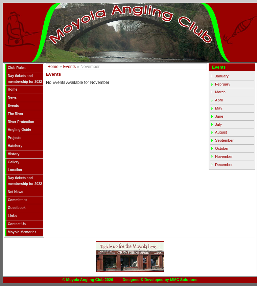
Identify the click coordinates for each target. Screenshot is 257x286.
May (218, 108)
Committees (17, 200)
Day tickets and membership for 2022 (25, 79)
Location (15, 170)
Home (12, 89)
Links (12, 216)
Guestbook (17, 208)
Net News (15, 192)
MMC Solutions (183, 280)
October (222, 148)
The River (15, 114)
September (224, 140)
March (220, 92)
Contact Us (17, 224)
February (222, 84)
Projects (14, 138)
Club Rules (17, 68)
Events (13, 106)
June (219, 116)
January (222, 76)
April (219, 100)
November (224, 156)
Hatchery (15, 146)
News (12, 97)
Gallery (13, 162)
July (218, 124)
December (224, 165)
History (14, 154)
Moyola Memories (22, 232)
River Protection (21, 122)
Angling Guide (19, 130)
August (221, 132)
